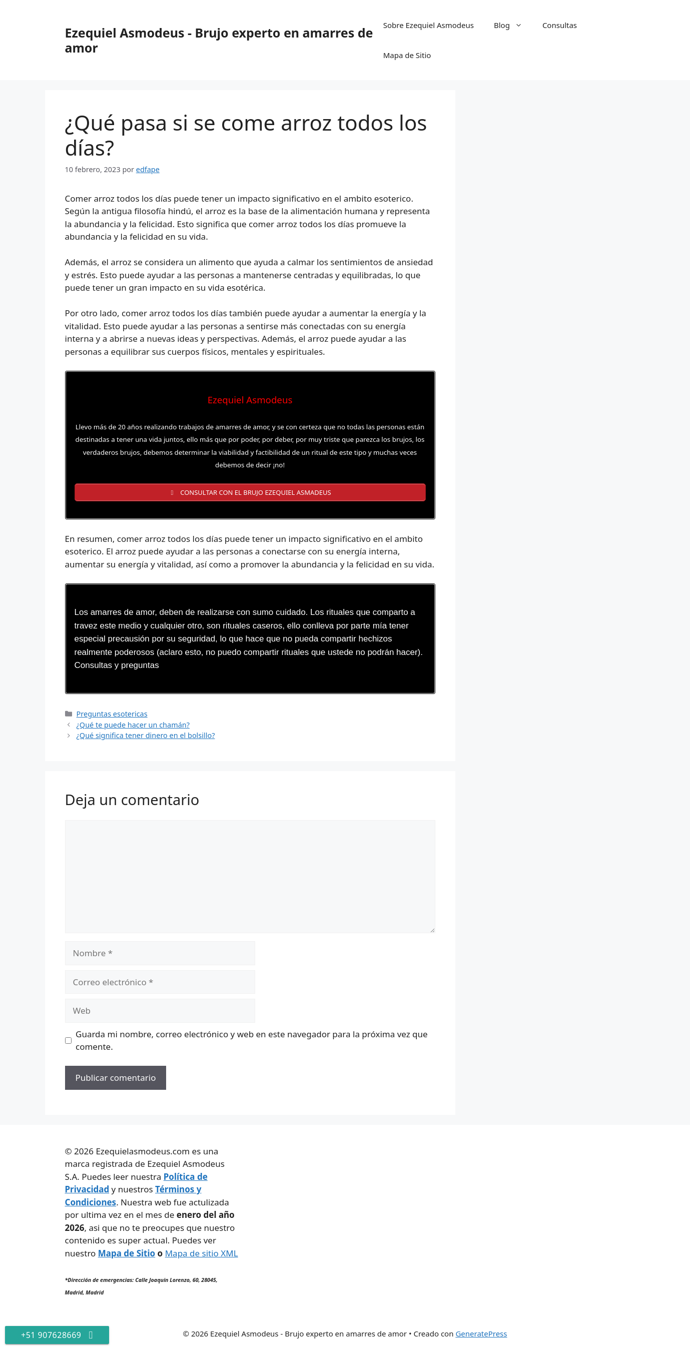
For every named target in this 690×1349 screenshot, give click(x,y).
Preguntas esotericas (112, 714)
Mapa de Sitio (407, 55)
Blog (513, 25)
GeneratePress (481, 1333)
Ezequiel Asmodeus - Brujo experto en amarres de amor (219, 40)
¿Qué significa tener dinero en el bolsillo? (146, 735)
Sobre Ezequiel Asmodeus (428, 25)
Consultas (559, 25)
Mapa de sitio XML (201, 1253)
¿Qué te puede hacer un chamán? (133, 725)
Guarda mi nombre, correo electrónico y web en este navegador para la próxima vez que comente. (252, 1040)
